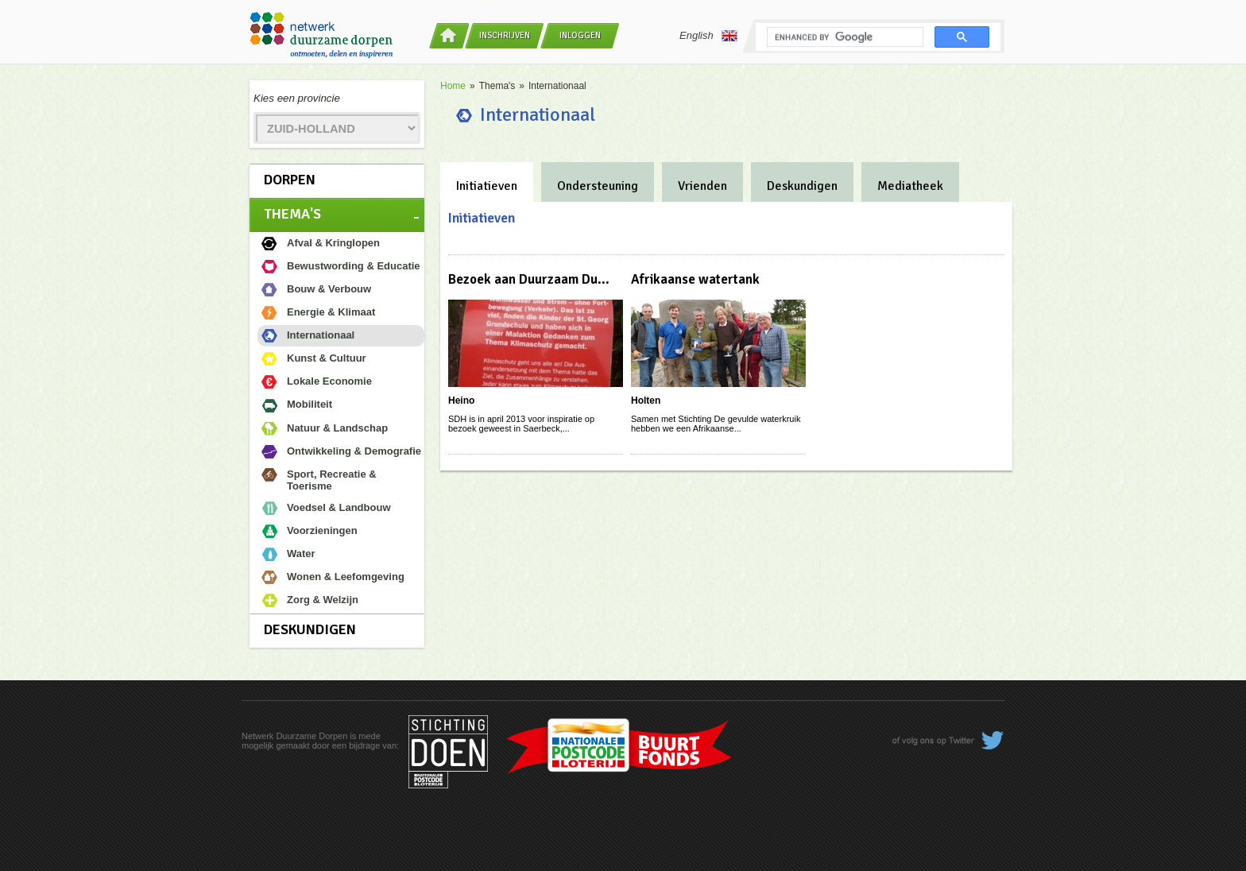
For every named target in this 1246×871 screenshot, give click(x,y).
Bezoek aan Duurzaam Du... (528, 279)
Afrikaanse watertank (695, 279)
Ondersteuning (597, 186)
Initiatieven (486, 186)
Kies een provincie (296, 98)
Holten (645, 400)
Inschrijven (504, 35)
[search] (843, 37)
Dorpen (289, 179)
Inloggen (580, 35)
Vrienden (702, 186)
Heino (461, 400)
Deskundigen (310, 629)
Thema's (292, 214)
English (708, 35)
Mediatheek (910, 186)
